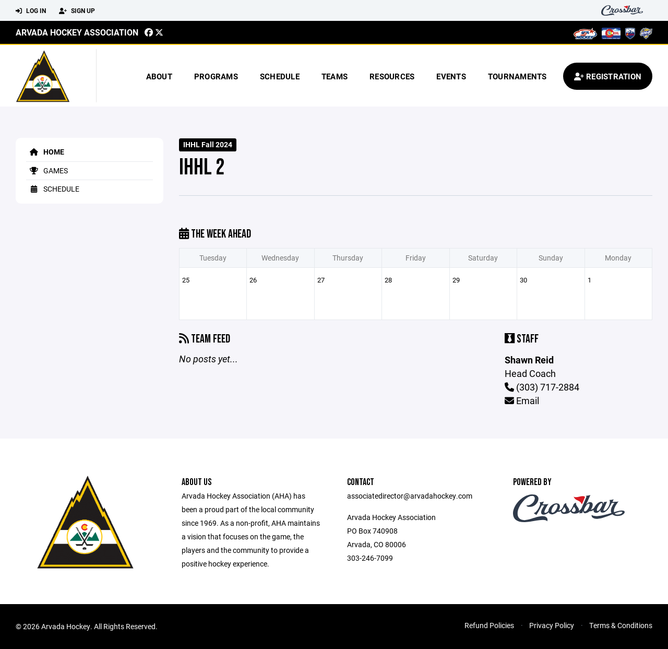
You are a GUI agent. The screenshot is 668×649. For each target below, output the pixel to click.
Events (451, 76)
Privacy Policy (551, 625)
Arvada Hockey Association (77, 32)
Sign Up (77, 11)
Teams (334, 76)
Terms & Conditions (620, 625)
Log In (31, 11)
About (159, 76)
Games (47, 170)
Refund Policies (489, 625)
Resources (391, 76)
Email (522, 400)
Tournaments (517, 76)
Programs (216, 76)
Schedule (280, 76)
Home (45, 152)
